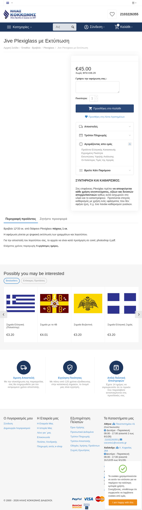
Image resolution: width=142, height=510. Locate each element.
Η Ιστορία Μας (44, 428)
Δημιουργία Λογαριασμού (17, 428)
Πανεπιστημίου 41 (123, 424)
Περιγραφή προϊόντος (20, 218)
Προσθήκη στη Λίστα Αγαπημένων (105, 116)
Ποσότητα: (81, 98)
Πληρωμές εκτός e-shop (49, 446)
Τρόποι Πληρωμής (80, 436)
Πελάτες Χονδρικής (47, 441)
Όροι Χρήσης (77, 427)
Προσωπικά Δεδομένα (82, 432)
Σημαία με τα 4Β (48, 324)
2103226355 (129, 14)
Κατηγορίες (21, 27)
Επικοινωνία (43, 437)
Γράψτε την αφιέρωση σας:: (91, 78)
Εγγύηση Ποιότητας (70, 377)
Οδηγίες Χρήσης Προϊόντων (85, 445)
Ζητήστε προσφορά (53, 218)
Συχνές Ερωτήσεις (80, 450)
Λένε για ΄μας (44, 432)
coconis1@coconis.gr (115, 441)
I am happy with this (122, 502)
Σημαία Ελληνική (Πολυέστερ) (15, 326)
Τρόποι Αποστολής (80, 441)
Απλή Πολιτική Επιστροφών (116, 379)
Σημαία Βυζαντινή (83, 324)
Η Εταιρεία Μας (45, 423)
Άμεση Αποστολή (23, 377)
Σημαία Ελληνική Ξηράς (120, 324)
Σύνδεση (8, 423)
